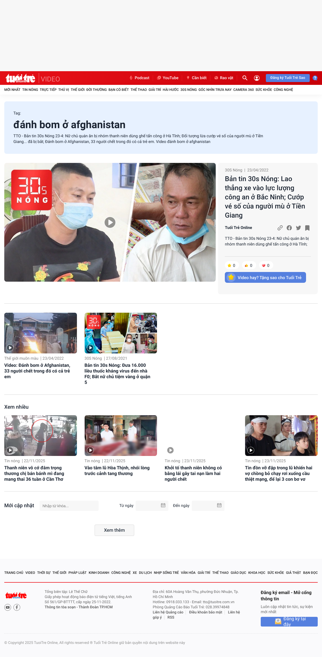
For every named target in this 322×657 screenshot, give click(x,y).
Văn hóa (188, 573)
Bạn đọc (310, 573)
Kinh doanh (99, 573)
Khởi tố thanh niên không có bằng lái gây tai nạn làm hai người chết (193, 473)
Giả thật (293, 573)
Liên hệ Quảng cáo (168, 612)
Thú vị (63, 90)
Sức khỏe (264, 90)
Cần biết (196, 78)
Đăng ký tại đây (295, 622)
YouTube (167, 78)
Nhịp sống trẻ (166, 573)
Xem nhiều (16, 407)
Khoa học (256, 573)
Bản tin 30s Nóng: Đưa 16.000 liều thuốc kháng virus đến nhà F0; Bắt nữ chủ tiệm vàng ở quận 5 (117, 374)
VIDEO (50, 79)
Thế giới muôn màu (21, 358)
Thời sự (43, 573)
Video (30, 573)
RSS (171, 617)
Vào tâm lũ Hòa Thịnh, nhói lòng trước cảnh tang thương (117, 470)
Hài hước (171, 90)
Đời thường (96, 90)
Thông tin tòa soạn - (62, 607)
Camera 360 (243, 90)
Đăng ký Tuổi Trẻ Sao (287, 78)
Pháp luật (77, 573)
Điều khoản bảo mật (205, 612)
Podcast (139, 78)
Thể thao (139, 90)
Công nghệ (283, 90)
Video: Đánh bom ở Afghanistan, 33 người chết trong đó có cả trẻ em (37, 371)
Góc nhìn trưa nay (215, 90)
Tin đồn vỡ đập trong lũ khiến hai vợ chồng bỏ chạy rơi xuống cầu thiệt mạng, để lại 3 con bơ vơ (278, 473)
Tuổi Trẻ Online (238, 228)
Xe (135, 573)
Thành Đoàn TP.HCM (96, 607)
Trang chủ (13, 573)
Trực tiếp (48, 90)
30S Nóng (188, 90)
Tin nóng (30, 90)
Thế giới (78, 90)
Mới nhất (12, 90)
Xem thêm (114, 530)
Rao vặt (223, 78)
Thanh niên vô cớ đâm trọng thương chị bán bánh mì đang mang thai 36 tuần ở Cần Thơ (34, 473)
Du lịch (145, 573)
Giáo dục (238, 573)
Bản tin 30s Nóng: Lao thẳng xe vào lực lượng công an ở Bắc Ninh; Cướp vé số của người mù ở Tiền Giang (265, 197)
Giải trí (154, 90)
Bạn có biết (119, 90)
